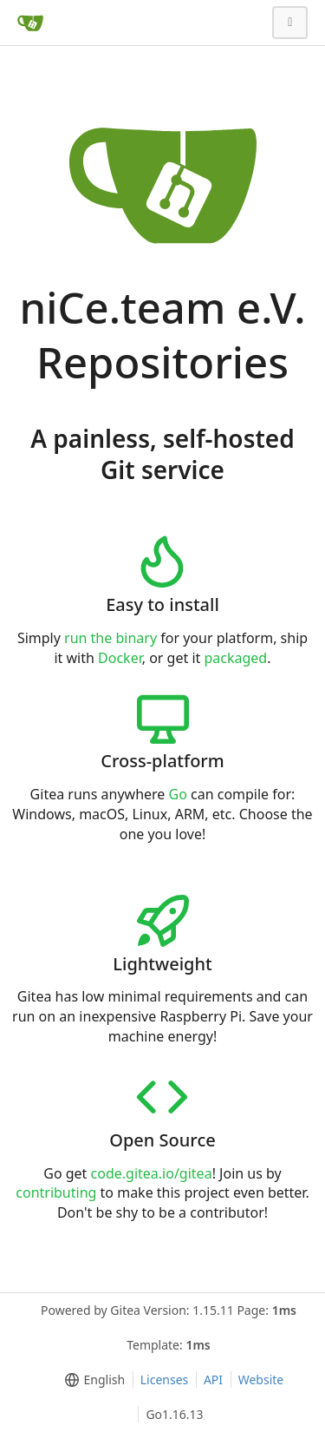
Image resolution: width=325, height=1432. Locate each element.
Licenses (164, 1379)
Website (261, 1379)
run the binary (110, 637)
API (213, 1379)
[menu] (91, 1380)
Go (178, 794)
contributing (56, 1192)
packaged (235, 657)
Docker (120, 657)
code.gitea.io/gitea (151, 1173)
